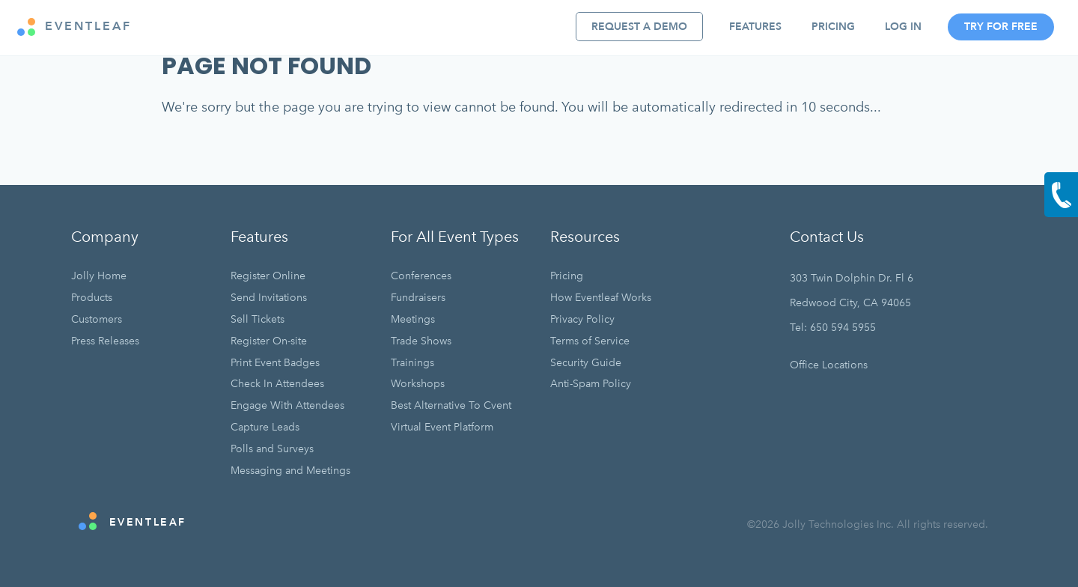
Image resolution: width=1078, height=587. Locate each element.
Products (91, 297)
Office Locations (829, 365)
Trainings (412, 362)
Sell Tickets (257, 319)
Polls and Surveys (272, 448)
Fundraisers (418, 297)
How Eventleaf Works (600, 297)
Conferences (421, 276)
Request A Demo (639, 26)
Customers (96, 319)
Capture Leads (265, 427)
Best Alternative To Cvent (451, 405)
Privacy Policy (582, 319)
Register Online (268, 276)
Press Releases (105, 341)
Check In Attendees (277, 383)
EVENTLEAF (74, 27)
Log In (903, 26)
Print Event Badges (275, 362)
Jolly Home (99, 276)
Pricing (833, 26)
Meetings (413, 319)
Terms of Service (590, 341)
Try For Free (1001, 26)
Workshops (418, 383)
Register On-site (269, 341)
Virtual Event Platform (442, 427)
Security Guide (585, 362)
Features (755, 26)
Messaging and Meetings (290, 470)
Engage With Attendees (287, 405)
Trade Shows (421, 341)
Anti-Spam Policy (590, 383)
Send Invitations (269, 297)
